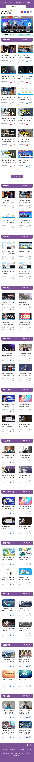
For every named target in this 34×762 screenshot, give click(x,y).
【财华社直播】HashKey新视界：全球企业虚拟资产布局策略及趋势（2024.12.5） (8, 355)
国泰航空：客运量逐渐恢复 (8, 272)
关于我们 (13, 749)
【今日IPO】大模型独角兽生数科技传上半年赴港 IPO (8, 140)
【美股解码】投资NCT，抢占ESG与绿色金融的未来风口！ (8, 610)
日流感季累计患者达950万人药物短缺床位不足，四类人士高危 (8, 324)
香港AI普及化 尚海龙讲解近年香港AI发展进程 (25, 732)
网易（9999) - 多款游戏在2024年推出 (8, 252)
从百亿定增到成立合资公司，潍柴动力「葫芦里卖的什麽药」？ (8, 661)
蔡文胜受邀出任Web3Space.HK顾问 (24, 56)
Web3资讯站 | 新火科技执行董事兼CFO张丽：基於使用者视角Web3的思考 (8, 426)
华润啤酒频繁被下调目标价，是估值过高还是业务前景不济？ (24, 661)
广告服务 (28, 749)
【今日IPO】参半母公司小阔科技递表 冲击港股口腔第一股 (8, 119)
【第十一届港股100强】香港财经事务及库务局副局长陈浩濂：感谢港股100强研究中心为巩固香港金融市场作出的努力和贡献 (8, 457)
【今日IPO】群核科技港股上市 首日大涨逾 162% (8, 78)
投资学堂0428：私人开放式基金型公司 (25, 579)
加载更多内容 (17, 176)
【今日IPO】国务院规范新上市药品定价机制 (8, 161)
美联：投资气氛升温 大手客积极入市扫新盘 (25, 98)
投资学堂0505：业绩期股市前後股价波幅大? (25, 559)
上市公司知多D (23, 680)
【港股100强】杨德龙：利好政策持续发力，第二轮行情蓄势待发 (25, 457)
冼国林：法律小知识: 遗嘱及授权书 (8, 712)
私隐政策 (6, 749)
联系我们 (21, 749)
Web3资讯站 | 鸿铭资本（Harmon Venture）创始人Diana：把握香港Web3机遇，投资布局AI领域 (25, 426)
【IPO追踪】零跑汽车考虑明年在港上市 (25, 610)
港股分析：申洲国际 (24, 252)
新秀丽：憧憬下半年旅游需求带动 (24, 272)
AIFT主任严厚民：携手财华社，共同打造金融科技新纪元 (8, 375)
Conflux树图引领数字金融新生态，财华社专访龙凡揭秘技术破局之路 (8, 406)
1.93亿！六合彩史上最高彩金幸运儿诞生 (24, 324)
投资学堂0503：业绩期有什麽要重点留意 (8, 579)
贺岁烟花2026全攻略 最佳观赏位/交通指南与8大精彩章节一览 (8, 304)
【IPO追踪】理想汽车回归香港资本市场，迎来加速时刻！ (25, 630)
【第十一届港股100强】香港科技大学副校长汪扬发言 (25, 355)
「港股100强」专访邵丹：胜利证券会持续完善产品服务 (25, 477)
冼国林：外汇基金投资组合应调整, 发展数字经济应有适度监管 (25, 712)
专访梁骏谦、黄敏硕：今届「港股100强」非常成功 (8, 477)
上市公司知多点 (7, 680)
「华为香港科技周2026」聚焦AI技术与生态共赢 (24, 161)
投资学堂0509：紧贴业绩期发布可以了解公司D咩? (8, 559)
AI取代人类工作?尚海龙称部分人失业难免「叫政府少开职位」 (8, 732)
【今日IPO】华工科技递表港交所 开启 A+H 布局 (25, 119)
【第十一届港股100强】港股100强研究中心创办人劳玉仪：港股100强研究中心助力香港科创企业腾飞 (25, 375)
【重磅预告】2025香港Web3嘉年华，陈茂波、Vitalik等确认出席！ (25, 406)
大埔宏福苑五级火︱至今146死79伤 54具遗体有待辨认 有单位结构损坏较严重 (25, 304)
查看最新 (25, 39)
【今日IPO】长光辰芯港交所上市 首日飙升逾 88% (25, 78)
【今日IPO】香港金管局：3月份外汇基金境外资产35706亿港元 (25, 140)
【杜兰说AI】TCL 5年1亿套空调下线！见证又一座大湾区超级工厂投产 (8, 98)
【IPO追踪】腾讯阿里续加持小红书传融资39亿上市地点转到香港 (8, 630)
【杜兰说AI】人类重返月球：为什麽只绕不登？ (8, 57)
